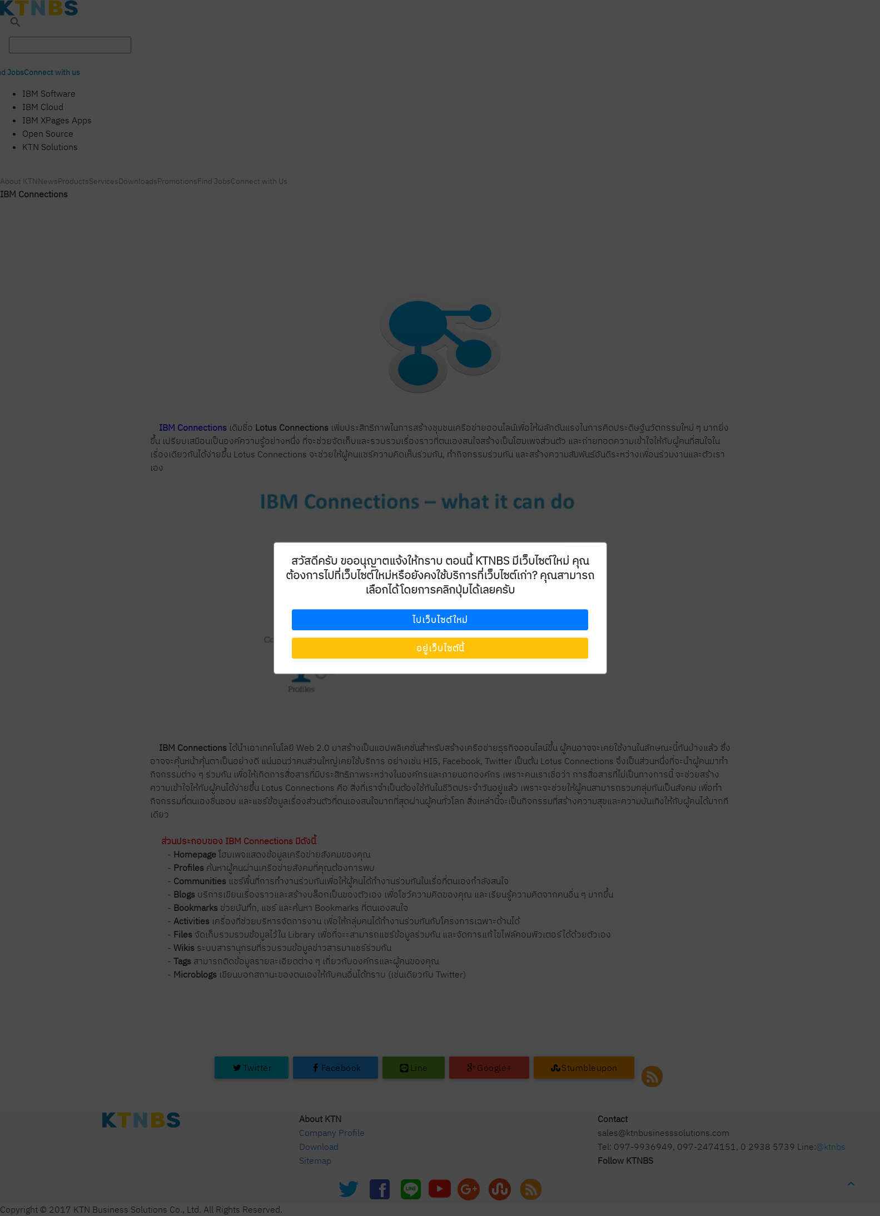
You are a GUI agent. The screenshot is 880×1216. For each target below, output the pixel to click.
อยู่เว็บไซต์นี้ (440, 648)
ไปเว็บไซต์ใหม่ (440, 620)
